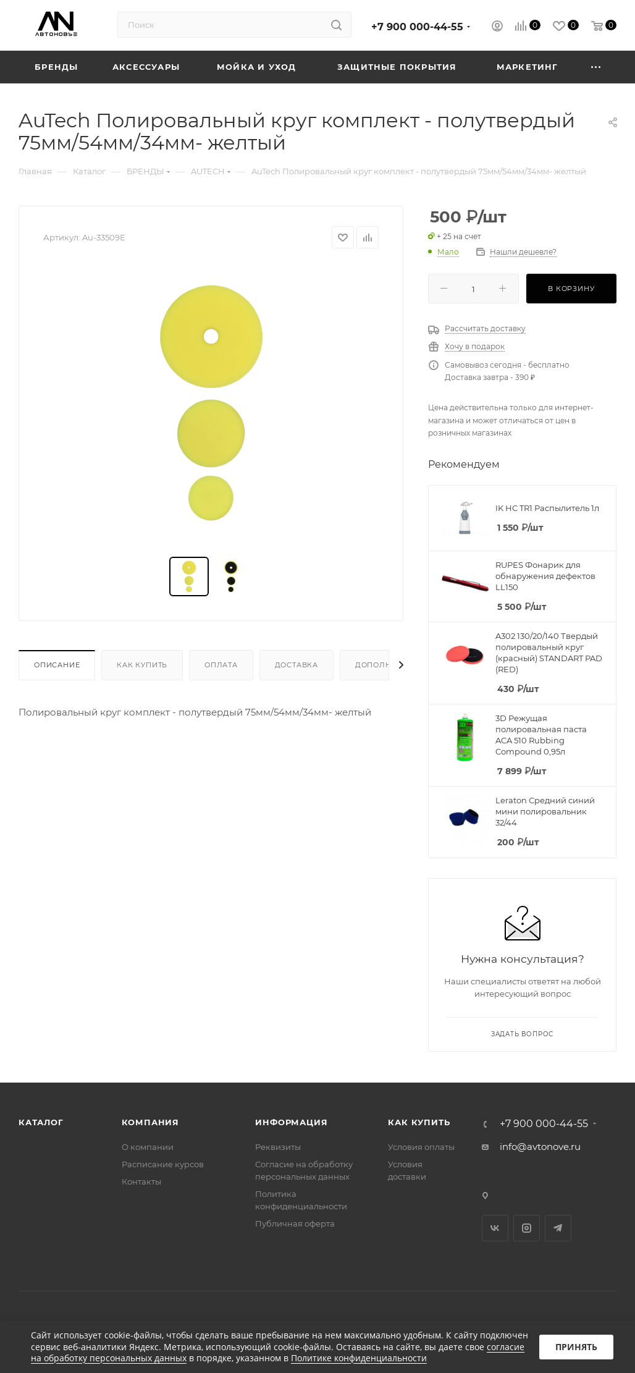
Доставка (296, 665)
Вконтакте (495, 1228)
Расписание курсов (163, 1164)
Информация (291, 1122)
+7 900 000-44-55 (417, 27)
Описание (57, 665)
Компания (150, 1122)
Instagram (526, 1228)
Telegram (558, 1228)
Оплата (221, 665)
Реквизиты (278, 1147)
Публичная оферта (295, 1223)
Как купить (142, 665)
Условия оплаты (421, 1147)
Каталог (41, 1122)
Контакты (141, 1181)
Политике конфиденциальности (359, 1358)
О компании (148, 1147)
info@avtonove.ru (540, 1146)
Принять (576, 1347)
